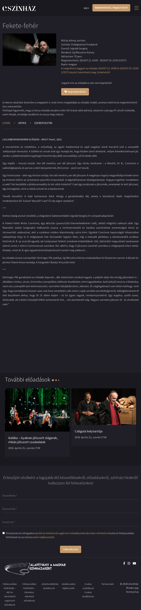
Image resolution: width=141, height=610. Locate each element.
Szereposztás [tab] (44, 123)
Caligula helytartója (88, 431)
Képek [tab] (22, 123)
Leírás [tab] (6, 123)
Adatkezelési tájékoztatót (39, 537)
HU (85, 8)
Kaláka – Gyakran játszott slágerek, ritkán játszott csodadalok (33, 440)
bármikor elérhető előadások (101, 533)
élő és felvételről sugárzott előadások (60, 533)
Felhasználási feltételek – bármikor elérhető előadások (29, 592)
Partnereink (108, 583)
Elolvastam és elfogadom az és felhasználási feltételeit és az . (70, 535)
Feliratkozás (70, 549)
